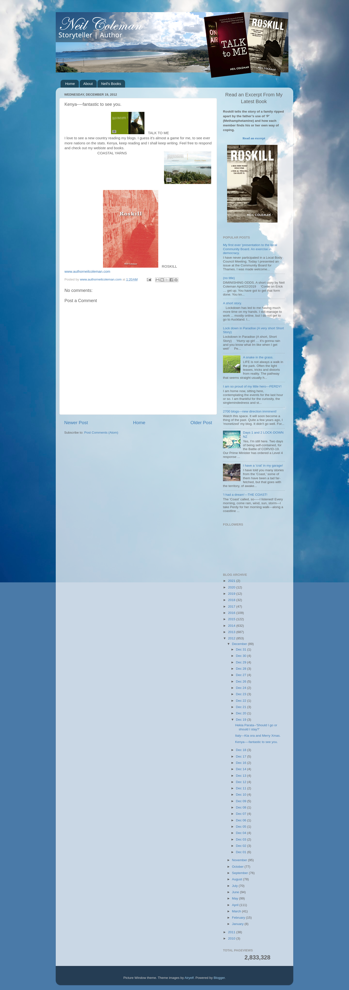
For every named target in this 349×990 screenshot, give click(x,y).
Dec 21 (241, 707)
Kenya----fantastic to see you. (256, 742)
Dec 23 (241, 694)
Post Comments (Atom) (101, 432)
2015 (232, 619)
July (235, 886)
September (240, 873)
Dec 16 (241, 763)
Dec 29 (241, 662)
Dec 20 (241, 713)
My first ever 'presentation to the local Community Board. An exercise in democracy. (250, 249)
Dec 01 (241, 852)
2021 (232, 581)
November (240, 860)
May (235, 898)
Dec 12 (241, 782)
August (237, 879)
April (235, 905)
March (237, 911)
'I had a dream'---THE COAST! (245, 494)
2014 (232, 625)
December (240, 644)
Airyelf (189, 978)
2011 (232, 932)
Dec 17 (241, 756)
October (238, 866)
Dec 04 (241, 833)
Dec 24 (241, 688)
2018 (232, 600)
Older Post (201, 422)
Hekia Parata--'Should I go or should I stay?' (256, 727)
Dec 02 (241, 846)
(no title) (229, 278)
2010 (232, 938)
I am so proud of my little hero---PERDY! (252, 386)
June (236, 892)
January (238, 924)
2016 (232, 613)
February (239, 917)
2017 (232, 606)
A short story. (232, 303)
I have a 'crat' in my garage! (263, 465)
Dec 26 (241, 681)
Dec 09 (241, 801)
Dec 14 (241, 769)
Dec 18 (241, 750)
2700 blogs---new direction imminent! (250, 411)
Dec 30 (241, 656)
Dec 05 (241, 826)
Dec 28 (241, 668)
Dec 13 (241, 775)
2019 (232, 593)
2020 (232, 587)
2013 (232, 632)
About (88, 84)
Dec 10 (241, 794)
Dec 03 (241, 839)
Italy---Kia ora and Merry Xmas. (258, 735)
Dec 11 (241, 788)
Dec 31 (241, 649)
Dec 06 (241, 820)
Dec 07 (241, 814)
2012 (232, 638)
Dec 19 (241, 719)
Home (70, 84)
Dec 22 (241, 700)
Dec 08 (241, 807)
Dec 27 (241, 675)
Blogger (219, 978)
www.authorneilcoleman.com (87, 271)
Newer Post (76, 422)
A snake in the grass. (258, 357)
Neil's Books (111, 84)
